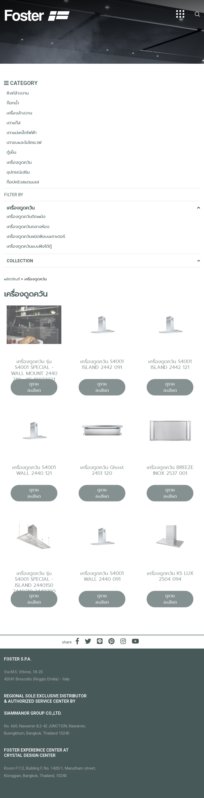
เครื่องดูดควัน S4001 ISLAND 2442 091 (102, 366)
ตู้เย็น (11, 152)
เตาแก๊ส (13, 123)
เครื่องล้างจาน (19, 113)
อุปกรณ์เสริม (18, 172)
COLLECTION (103, 260)
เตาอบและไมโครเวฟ (24, 142)
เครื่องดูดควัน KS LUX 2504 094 (170, 578)
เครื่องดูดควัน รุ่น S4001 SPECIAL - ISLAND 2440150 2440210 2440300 (34, 584)
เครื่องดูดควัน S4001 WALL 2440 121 (34, 472)
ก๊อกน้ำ (13, 103)
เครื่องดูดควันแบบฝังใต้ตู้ (29, 246)
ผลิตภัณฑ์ (12, 279)
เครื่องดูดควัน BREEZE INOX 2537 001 (170, 472)
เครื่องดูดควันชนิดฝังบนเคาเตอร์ (36, 236)
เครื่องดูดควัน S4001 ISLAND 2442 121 (170, 366)
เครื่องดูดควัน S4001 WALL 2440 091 (102, 578)
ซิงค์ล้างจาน (18, 93)
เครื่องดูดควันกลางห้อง (28, 227)
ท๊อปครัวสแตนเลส (23, 182)
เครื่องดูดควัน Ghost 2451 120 (102, 472)
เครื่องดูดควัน (19, 162)
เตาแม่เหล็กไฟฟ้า (22, 133)
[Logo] (37, 13)
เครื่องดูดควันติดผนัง (26, 216)
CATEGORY (20, 83)
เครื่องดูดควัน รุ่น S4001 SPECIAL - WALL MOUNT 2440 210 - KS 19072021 (34, 372)
